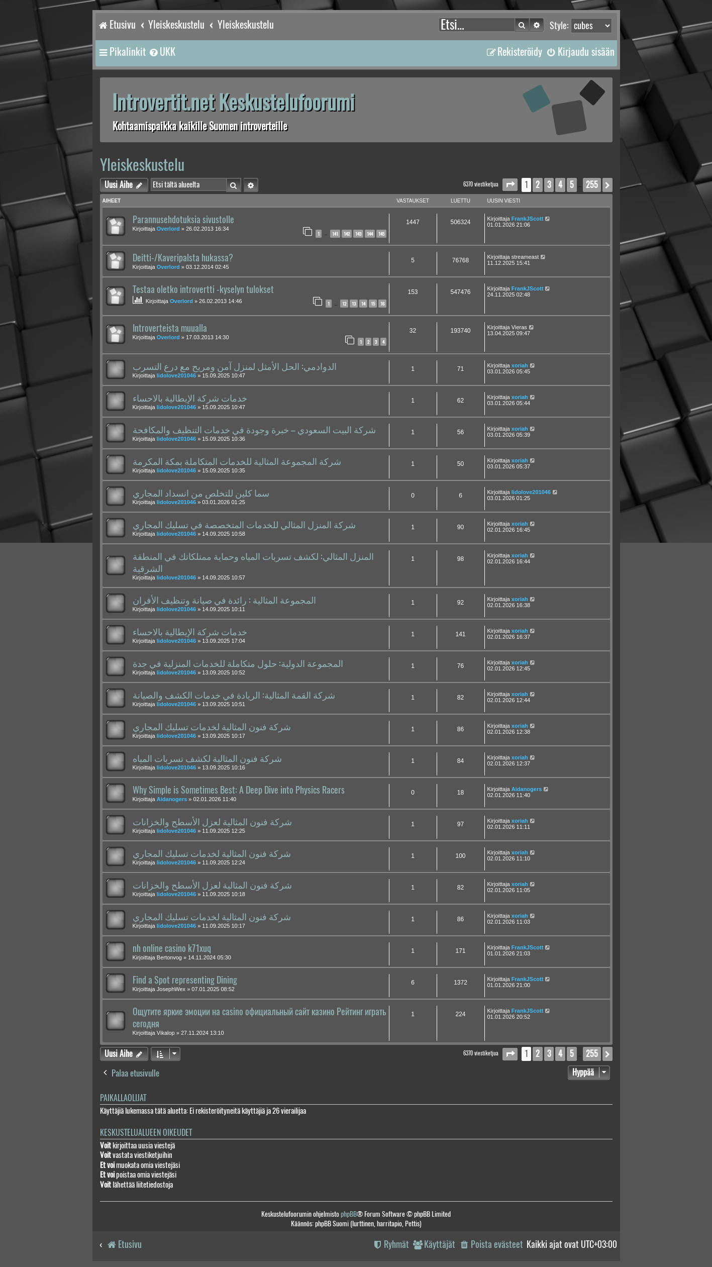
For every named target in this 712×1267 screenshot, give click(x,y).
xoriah (520, 365)
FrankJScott (528, 219)
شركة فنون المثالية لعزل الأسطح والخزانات (212, 822)
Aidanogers (172, 799)
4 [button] (560, 184)
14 (363, 304)
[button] (510, 184)
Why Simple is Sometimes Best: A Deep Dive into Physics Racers (239, 790)
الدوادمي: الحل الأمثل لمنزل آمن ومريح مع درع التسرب (235, 366)
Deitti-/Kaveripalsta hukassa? (183, 258)
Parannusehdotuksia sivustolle (183, 220)
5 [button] (572, 184)
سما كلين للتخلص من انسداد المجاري (201, 493)
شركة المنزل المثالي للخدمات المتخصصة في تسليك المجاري (244, 525)
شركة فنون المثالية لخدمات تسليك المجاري (212, 727)
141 (335, 234)
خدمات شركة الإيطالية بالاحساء (190, 398)
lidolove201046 (176, 375)
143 (358, 234)
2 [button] (538, 184)
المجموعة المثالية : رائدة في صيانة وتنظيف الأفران (224, 600)
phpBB (349, 1214)
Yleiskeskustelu (142, 164)
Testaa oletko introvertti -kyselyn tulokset (203, 289)
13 (354, 304)
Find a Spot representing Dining (185, 980)
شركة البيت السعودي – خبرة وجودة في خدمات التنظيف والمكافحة (254, 430)
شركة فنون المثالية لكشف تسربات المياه (207, 758)
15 (373, 304)
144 (370, 234)
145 (381, 234)
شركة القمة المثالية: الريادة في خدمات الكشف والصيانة (234, 695)
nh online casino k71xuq (172, 948)
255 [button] (592, 184)
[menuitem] (161, 52)
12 (344, 304)
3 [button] (549, 184)
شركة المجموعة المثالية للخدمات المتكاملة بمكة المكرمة (237, 461)
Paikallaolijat (123, 1098)
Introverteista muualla (170, 328)
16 (382, 304)
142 (347, 234)
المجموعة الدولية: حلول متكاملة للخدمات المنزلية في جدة (238, 663)
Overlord (168, 229)
